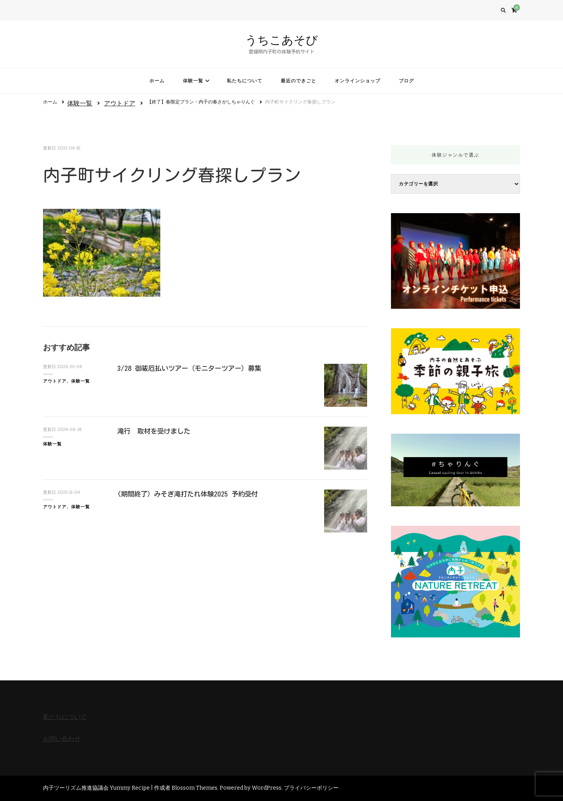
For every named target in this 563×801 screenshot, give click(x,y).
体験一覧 (193, 81)
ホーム (157, 81)
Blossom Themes (194, 788)
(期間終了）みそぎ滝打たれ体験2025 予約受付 (191, 493)
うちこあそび (281, 40)
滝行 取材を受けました (156, 430)
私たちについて (244, 81)
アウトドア (119, 103)
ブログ (406, 81)
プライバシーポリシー (311, 788)
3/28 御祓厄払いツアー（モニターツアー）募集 (193, 368)
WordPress (267, 788)
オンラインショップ (357, 81)
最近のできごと (298, 81)
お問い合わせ (62, 738)
